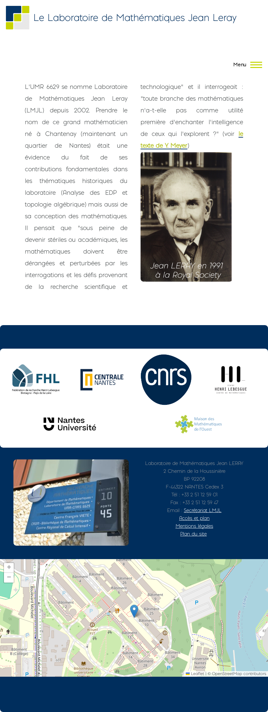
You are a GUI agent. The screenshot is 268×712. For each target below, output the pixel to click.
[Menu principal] (245, 65)
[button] (134, 611)
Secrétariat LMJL (202, 510)
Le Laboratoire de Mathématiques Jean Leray (135, 17)
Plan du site (193, 534)
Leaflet (195, 673)
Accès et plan (194, 518)
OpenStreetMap (227, 673)
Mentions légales (194, 526)
